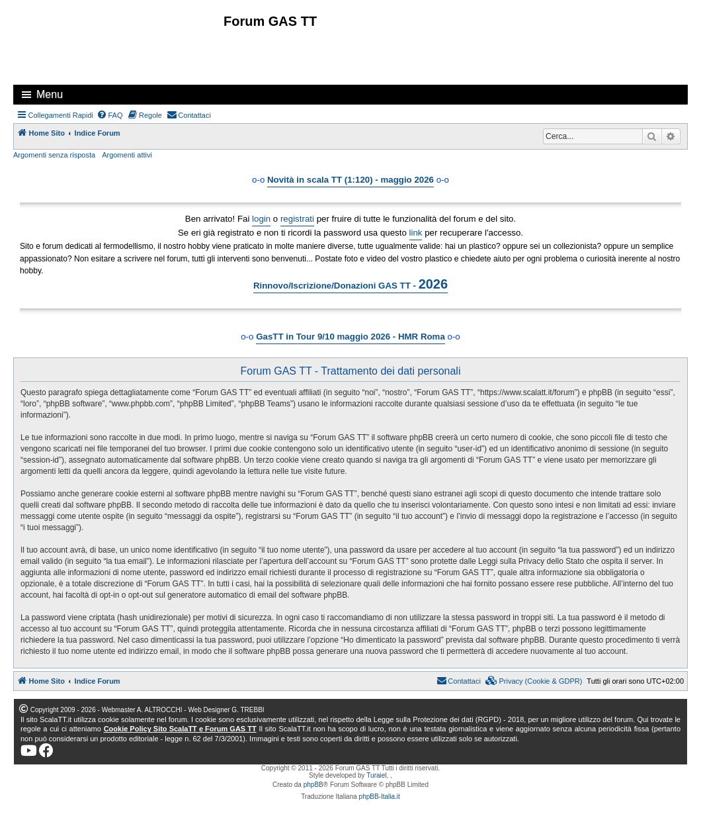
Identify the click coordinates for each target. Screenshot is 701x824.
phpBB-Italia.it (379, 796)
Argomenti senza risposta (54, 155)
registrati (297, 219)
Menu (49, 94)
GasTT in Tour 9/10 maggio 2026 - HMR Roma (350, 337)
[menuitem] (110, 115)
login (261, 219)
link (416, 233)
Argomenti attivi (127, 155)
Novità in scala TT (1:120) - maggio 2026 (350, 180)
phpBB (313, 784)
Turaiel (376, 775)
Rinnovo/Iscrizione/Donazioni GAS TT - (350, 284)
